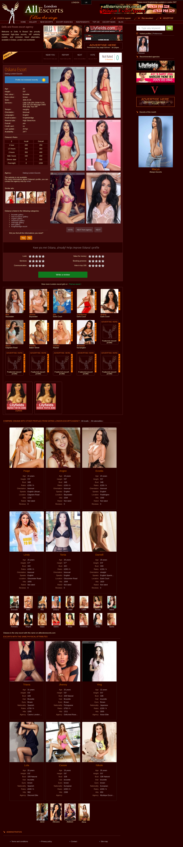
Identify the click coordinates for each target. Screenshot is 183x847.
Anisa (97, 624)
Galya (42, 624)
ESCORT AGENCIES (64, 22)
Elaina (56, 624)
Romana (14, 624)
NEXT (76, 57)
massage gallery (17, 221)
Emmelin (14, 607)
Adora (111, 607)
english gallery (16, 217)
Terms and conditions (19, 840)
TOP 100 (95, 22)
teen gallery (15, 223)
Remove (141, 53)
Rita (42, 607)
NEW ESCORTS (46, 22)
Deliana (56, 607)
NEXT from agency (84, 230)
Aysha (111, 624)
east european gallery (19, 215)
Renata (97, 607)
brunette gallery (17, 213)
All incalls (85, 419)
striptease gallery (18, 219)
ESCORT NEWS (108, 22)
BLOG (121, 22)
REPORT (62, 57)
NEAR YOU (47, 57)
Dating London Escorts (13, 73)
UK (86, 2)
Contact (74, 840)
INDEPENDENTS (83, 22)
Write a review (63, 273)
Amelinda (84, 624)
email (29, 180)
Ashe (28, 607)
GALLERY (33, 22)
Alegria (28, 624)
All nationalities (97, 419)
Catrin (84, 607)
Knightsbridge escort (19, 225)
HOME (23, 22)
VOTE (89, 57)
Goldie (70, 607)
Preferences (157, 34)
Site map (104, 840)
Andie (70, 624)
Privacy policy (46, 840)
